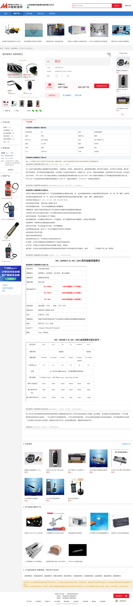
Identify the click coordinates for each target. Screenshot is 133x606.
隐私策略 (66, 601)
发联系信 (52, 95)
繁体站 (94, 601)
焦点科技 (69, 604)
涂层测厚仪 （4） (8, 130)
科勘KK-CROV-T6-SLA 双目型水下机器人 (37, 533)
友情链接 (102, 601)
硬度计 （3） (7, 127)
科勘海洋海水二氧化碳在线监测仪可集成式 (58, 41)
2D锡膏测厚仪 (78, 576)
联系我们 (38, 601)
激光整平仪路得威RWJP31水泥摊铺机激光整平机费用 (18, 41)
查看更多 (10, 170)
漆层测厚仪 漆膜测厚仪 (69, 596)
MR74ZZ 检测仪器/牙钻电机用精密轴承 (101, 41)
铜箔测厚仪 (68, 576)
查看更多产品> (126, 444)
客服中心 (48, 601)
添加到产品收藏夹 (7, 288)
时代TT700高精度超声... (9, 219)
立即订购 (78, 95)
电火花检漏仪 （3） (9, 133)
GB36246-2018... (6, 240)
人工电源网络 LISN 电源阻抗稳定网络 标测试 (38, 561)
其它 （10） (7, 142)
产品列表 (7, 48)
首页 (1, 48)
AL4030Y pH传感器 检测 (75, 561)
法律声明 (85, 601)
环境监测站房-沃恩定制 (75, 533)
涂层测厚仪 (14, 48)
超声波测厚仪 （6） (9, 139)
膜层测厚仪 (28, 576)
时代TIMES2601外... (7, 198)
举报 (16, 111)
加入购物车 (67, 95)
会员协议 (76, 601)
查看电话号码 (102, 86)
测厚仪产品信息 (59, 594)
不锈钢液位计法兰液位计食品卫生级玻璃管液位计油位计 (63, 533)
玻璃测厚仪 (117, 576)
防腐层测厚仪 (38, 576)
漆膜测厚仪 (48, 576)
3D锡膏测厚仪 (89, 576)
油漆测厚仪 (99, 576)
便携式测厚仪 (58, 576)
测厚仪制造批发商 (72, 594)
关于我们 (29, 601)
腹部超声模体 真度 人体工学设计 (56, 561)
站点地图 (57, 601)
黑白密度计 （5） (8, 136)
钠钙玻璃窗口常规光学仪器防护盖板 (34, 41)
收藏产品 (6, 111)
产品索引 (5, 285)
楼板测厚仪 (108, 576)
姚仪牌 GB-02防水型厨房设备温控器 (122, 533)
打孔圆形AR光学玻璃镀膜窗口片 (99, 533)
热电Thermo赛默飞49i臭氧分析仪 (77, 41)
